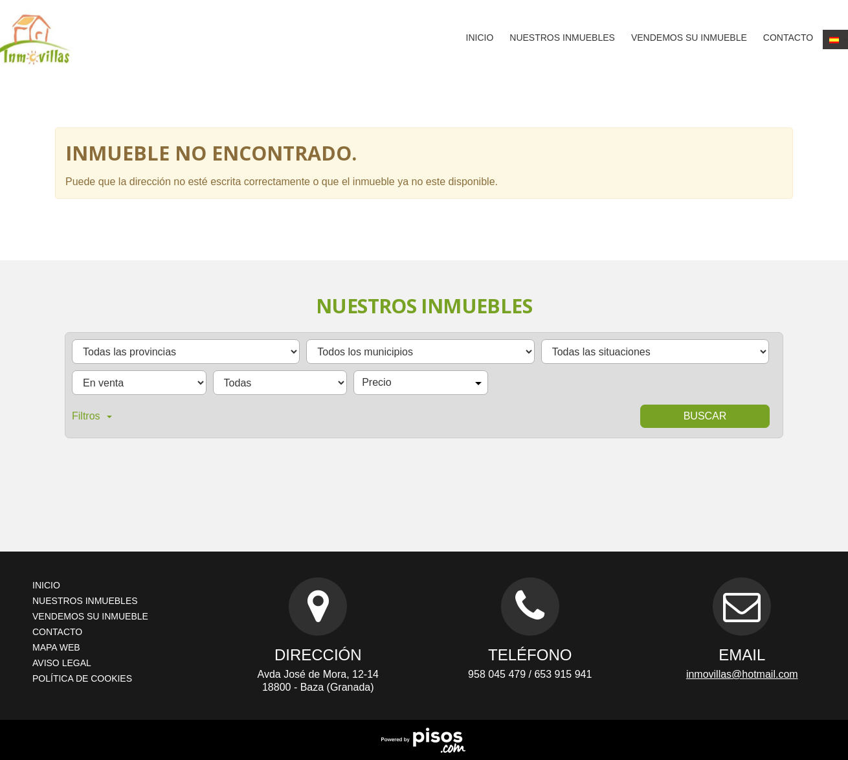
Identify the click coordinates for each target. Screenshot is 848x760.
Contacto (788, 37)
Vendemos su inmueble (689, 37)
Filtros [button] (92, 415)
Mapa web (56, 647)
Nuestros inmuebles (562, 37)
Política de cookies (82, 678)
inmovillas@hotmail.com (742, 674)
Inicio (480, 37)
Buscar (705, 415)
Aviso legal (61, 663)
